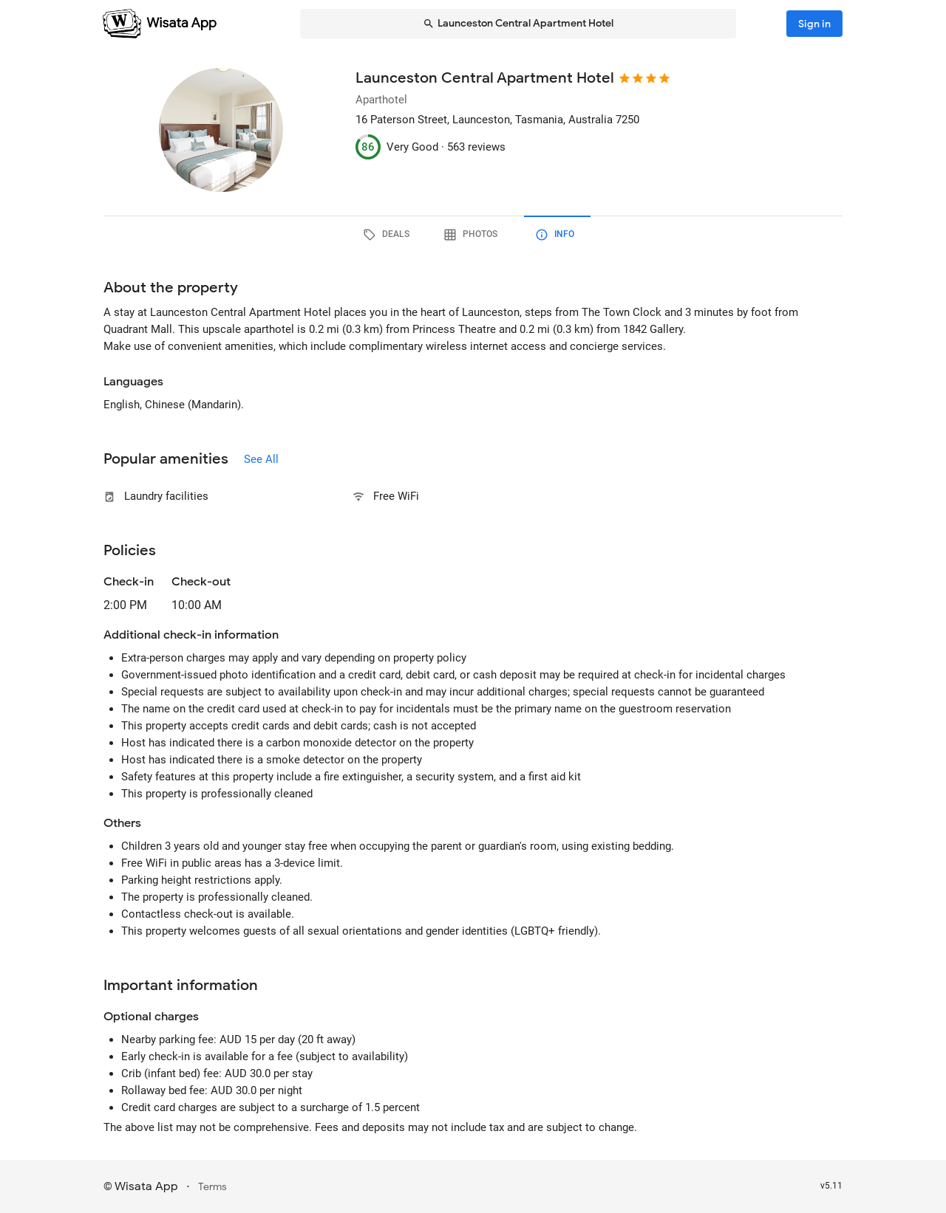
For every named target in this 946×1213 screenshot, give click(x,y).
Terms (212, 1187)
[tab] (388, 235)
